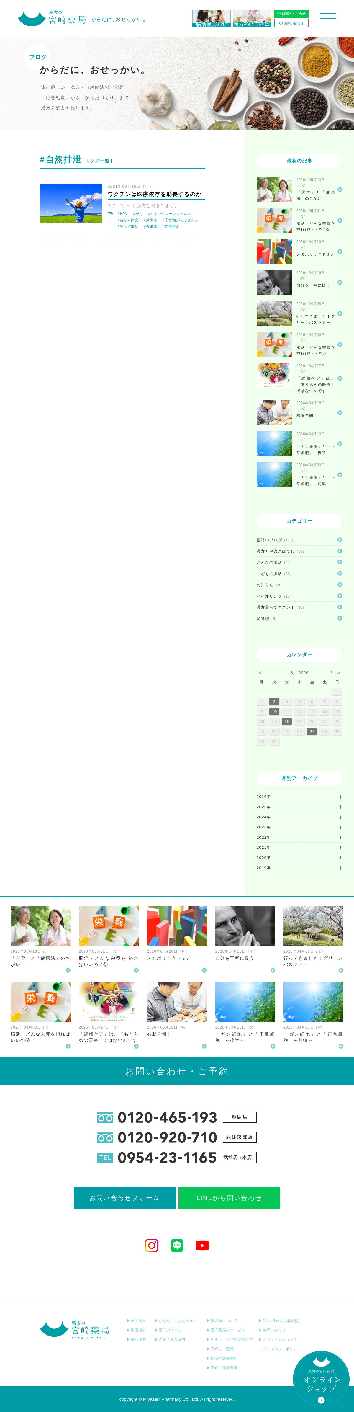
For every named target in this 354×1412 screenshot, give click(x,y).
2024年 (264, 817)
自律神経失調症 (222, 1358)
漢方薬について (222, 1320)
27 (311, 731)
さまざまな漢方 (170, 1339)
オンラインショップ (278, 1339)
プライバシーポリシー (280, 1349)
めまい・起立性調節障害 (230, 1339)
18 (286, 721)
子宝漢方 (136, 1320)
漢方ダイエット (170, 1330)
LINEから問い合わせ (229, 1197)
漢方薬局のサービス (226, 1330)
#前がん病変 (128, 220)
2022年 (264, 837)
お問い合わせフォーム (124, 1197)
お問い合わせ (291, 23)
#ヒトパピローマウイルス (169, 214)
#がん (138, 214)
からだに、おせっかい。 (178, 1320)
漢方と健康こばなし (157, 205)
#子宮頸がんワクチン (180, 220)
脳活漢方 (136, 1339)
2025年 (264, 807)
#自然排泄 (171, 226)
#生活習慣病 (128, 226)
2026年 (264, 796)
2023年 (264, 827)
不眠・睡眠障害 (222, 1368)
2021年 (264, 847)
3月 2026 (300, 672)
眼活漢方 (136, 1330)
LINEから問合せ (291, 13)
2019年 (264, 868)
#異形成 (150, 226)
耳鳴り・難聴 (220, 1349)
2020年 (264, 858)
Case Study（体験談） (280, 1320)
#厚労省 (150, 220)
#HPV (123, 214)
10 (274, 711)
